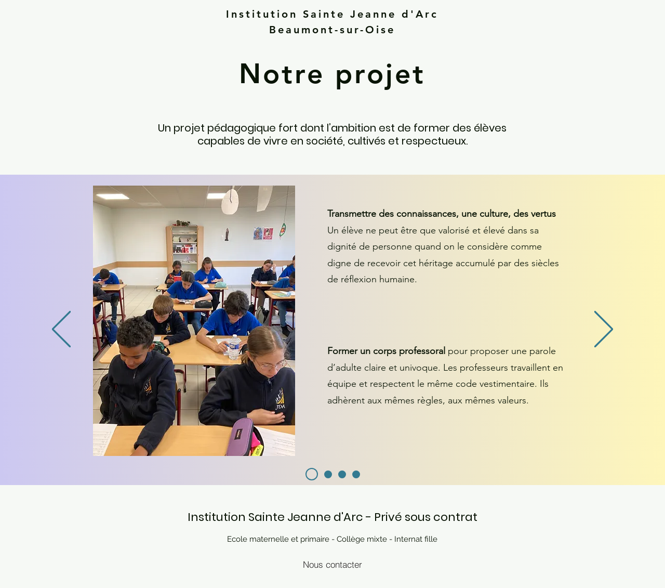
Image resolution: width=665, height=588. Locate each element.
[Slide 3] (342, 474)
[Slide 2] (311, 474)
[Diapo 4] (356, 474)
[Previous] (61, 330)
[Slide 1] (328, 474)
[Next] (603, 330)
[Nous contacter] (332, 564)
